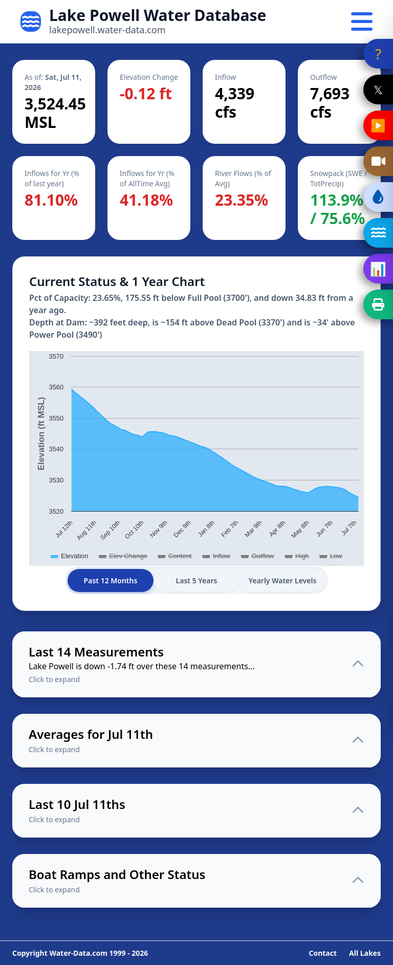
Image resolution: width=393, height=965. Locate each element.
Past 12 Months (111, 580)
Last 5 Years (196, 580)
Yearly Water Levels (283, 580)
